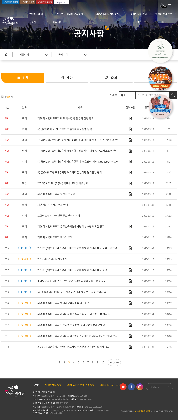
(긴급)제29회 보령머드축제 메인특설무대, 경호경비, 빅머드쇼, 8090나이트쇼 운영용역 (80, 161)
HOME (36, 385)
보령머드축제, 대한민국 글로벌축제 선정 (58, 215)
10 (102, 362)
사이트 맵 (170, 4)
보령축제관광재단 (10, 2)
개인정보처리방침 (53, 385)
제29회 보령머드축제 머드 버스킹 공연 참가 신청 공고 (65, 118)
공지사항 (63, 54)
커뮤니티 (57, 22)
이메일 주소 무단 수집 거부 (112, 385)
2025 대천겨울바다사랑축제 (52, 259)
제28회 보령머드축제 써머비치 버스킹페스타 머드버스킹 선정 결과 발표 (75, 314)
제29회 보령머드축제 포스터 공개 (55, 237)
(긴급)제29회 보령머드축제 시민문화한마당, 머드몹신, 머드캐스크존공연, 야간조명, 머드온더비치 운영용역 (80, 140)
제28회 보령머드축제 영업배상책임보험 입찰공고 (63, 303)
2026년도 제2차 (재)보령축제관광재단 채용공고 (62, 183)
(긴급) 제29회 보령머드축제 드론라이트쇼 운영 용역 (64, 129)
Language (61, 2)
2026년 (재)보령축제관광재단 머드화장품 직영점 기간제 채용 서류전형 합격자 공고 (80, 248)
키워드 (113, 95)
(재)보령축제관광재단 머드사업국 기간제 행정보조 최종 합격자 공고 (73, 292)
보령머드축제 (36, 14)
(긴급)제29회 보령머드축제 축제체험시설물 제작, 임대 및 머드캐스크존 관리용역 (79, 151)
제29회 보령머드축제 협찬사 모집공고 (57, 194)
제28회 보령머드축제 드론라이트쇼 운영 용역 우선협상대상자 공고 (72, 325)
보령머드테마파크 (45, 2)
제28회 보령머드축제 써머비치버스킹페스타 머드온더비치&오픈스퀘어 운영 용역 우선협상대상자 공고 (80, 336)
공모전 (32, 22)
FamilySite (159, 386)
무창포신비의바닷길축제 (70, 14)
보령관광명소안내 (163, 15)
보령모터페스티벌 (138, 15)
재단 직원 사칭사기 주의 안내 (52, 205)
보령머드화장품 (27, 2)
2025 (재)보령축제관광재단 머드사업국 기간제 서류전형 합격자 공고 (73, 347)
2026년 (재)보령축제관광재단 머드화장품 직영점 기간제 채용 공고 (72, 270)
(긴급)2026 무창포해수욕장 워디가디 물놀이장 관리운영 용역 (69, 172)
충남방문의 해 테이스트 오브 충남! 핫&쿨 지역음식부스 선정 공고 (71, 281)
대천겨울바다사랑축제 (107, 14)
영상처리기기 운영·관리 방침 (80, 385)
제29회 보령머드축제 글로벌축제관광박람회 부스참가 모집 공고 (70, 226)
